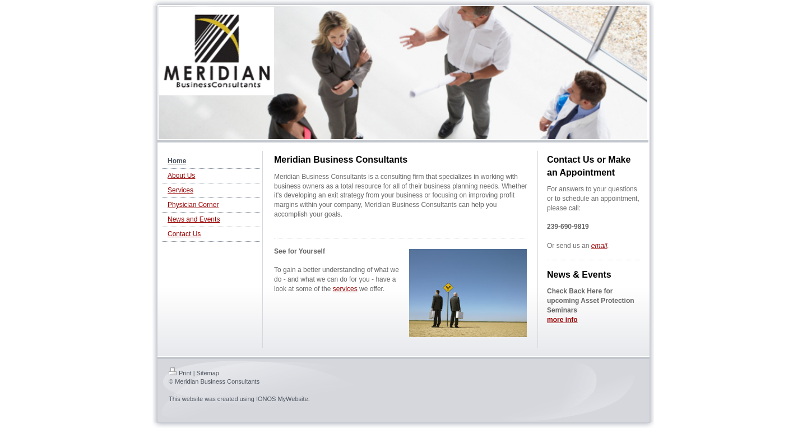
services (345, 289)
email (599, 246)
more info (562, 320)
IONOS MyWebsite (282, 398)
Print (180, 373)
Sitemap (208, 373)
